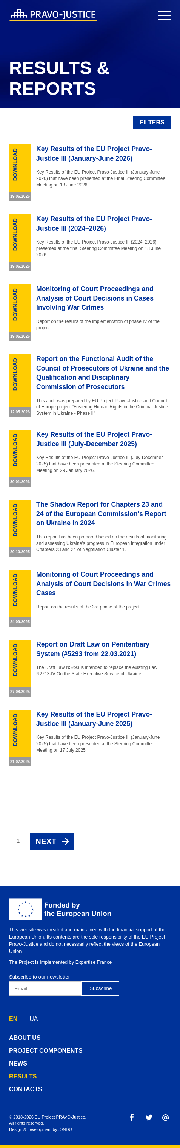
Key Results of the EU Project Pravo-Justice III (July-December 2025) (94, 439)
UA (33, 1019)
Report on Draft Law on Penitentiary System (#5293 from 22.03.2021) (92, 649)
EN (13, 1019)
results (23, 1076)
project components (46, 1050)
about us (25, 1038)
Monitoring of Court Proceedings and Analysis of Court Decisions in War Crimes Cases (103, 584)
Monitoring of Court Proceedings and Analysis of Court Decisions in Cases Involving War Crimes (95, 298)
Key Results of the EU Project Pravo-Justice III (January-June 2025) (94, 719)
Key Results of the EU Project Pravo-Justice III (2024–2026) (94, 223)
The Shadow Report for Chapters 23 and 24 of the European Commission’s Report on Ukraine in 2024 (101, 514)
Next (45, 841)
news (18, 1063)
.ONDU (65, 1129)
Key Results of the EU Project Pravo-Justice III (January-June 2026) (94, 153)
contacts (25, 1089)
